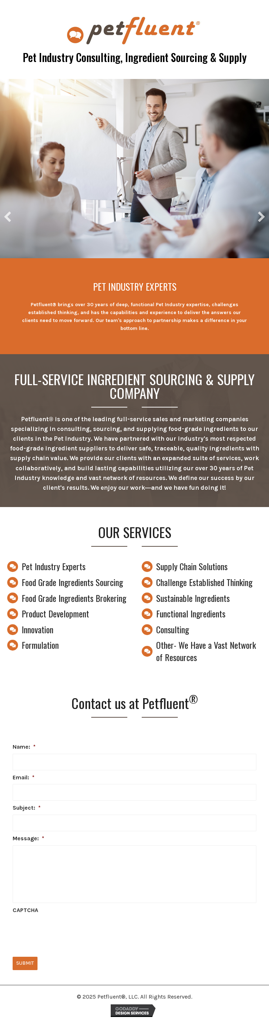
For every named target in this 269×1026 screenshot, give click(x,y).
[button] (7, 217)
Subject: (27, 807)
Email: (24, 777)
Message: (28, 838)
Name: (24, 746)
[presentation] (67, 931)
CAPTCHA (25, 910)
